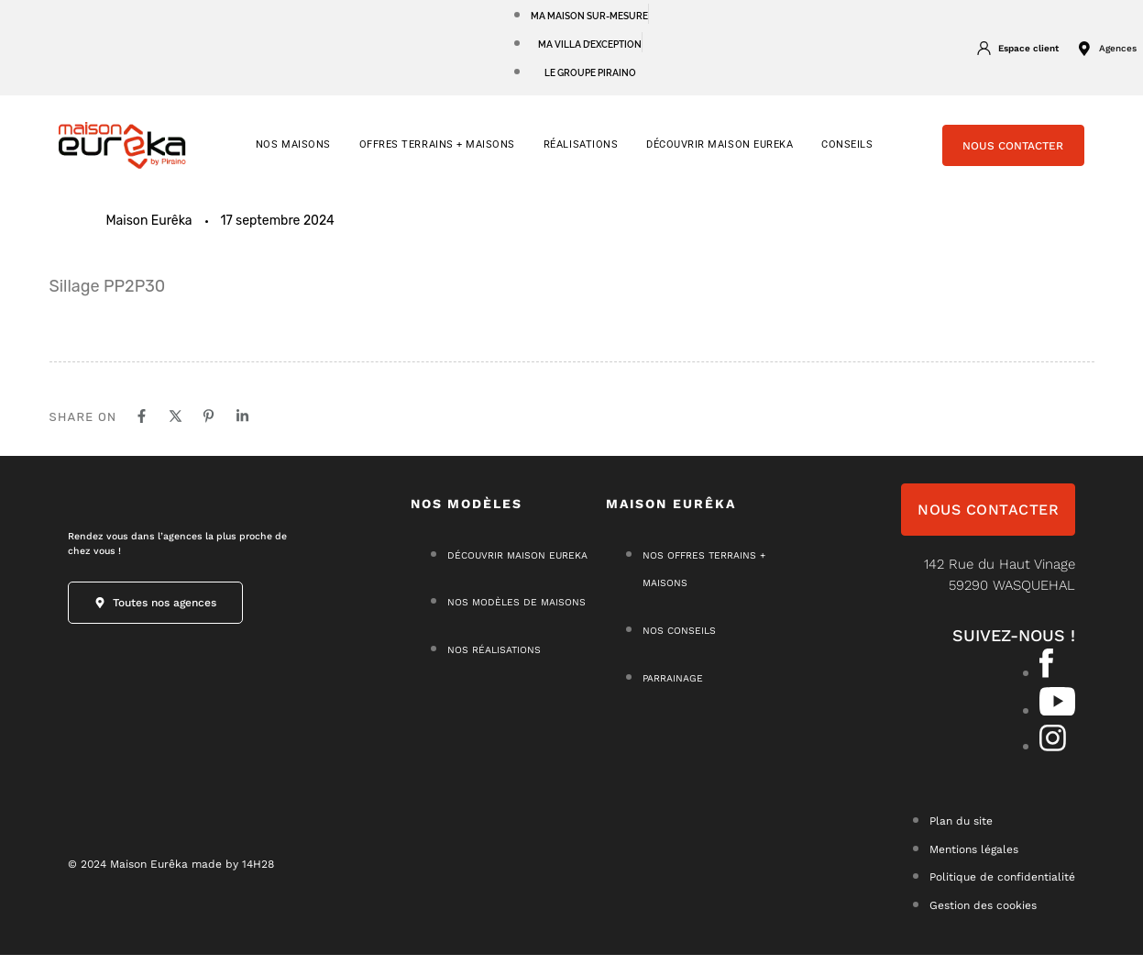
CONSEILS (847, 155)
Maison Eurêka (149, 231)
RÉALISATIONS (581, 155)
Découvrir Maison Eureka (719, 155)
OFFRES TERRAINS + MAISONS (437, 155)
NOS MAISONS (293, 155)
